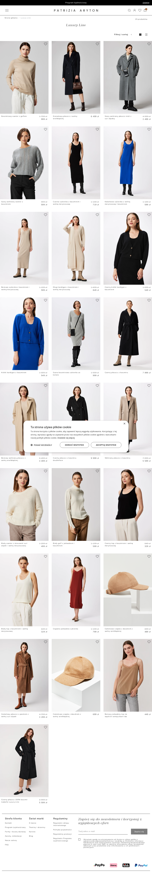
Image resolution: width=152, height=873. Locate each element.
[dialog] (76, 436)
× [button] (124, 424)
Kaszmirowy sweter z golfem (14, 116)
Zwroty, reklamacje (13, 836)
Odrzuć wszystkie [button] (74, 445)
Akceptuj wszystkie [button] (106, 445)
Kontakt (8, 823)
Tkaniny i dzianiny (37, 827)
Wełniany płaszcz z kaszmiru (117, 458)
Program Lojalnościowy (15, 827)
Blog (31, 836)
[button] (129, 10)
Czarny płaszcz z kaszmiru (116, 372)
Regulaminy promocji (62, 834)
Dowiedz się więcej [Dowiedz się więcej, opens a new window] (66, 437)
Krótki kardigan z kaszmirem (13, 372)
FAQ (7, 845)
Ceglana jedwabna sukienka (65, 629)
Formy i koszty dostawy (15, 832)
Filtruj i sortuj (123, 34)
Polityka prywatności (62, 830)
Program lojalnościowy (76, 2)
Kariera (32, 832)
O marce (32, 823)
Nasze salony (11, 840)
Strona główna (11, 18)
